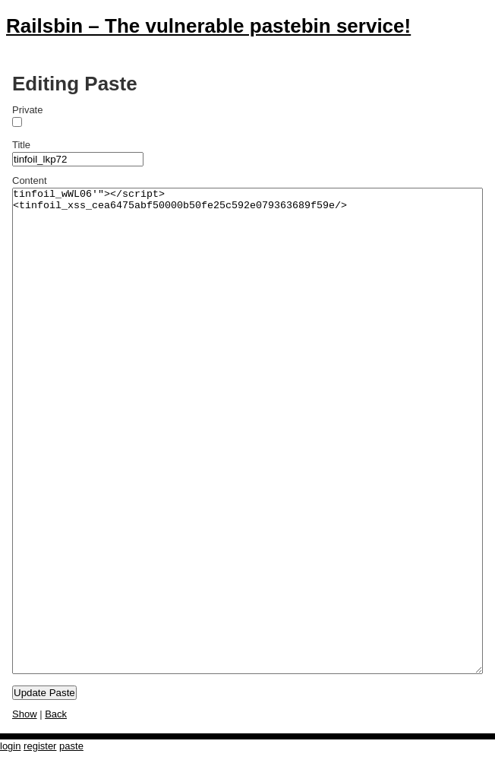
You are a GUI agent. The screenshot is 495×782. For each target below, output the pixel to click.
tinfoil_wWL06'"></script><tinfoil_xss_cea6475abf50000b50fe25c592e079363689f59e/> (247, 431)
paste (71, 746)
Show (24, 714)
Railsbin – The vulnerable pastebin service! (208, 25)
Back (56, 714)
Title (21, 144)
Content (29, 180)
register (40, 746)
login (10, 746)
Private (27, 110)
